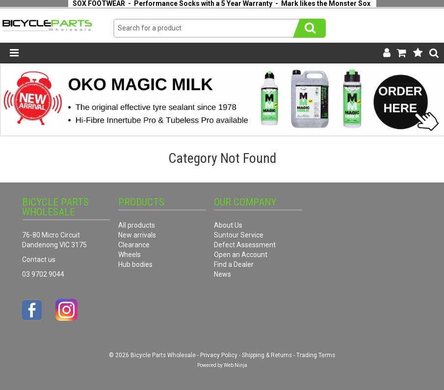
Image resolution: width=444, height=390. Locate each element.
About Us (228, 225)
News (222, 274)
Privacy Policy (218, 355)
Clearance (134, 245)
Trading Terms (315, 355)
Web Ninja (235, 365)
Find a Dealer (234, 264)
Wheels (129, 255)
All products (136, 225)
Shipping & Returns (267, 355)
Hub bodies (135, 264)
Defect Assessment (245, 245)
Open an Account (240, 255)
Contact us (38, 259)
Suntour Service (238, 235)
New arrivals (137, 235)
